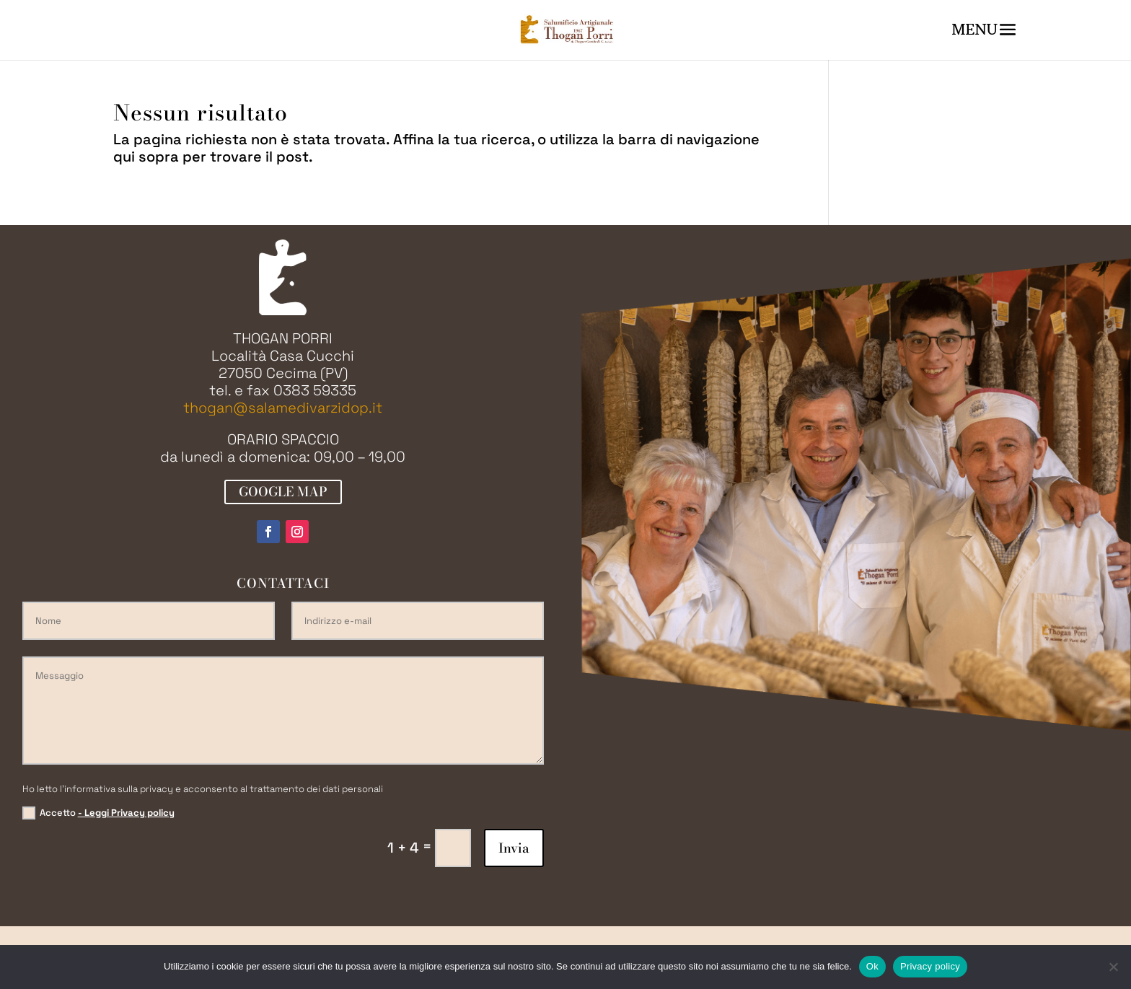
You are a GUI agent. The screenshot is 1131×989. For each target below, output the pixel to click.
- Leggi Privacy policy (126, 812)
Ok (872, 966)
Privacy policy (930, 966)
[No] (1113, 966)
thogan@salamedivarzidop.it (282, 407)
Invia (513, 848)
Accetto (98, 813)
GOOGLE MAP (283, 491)
